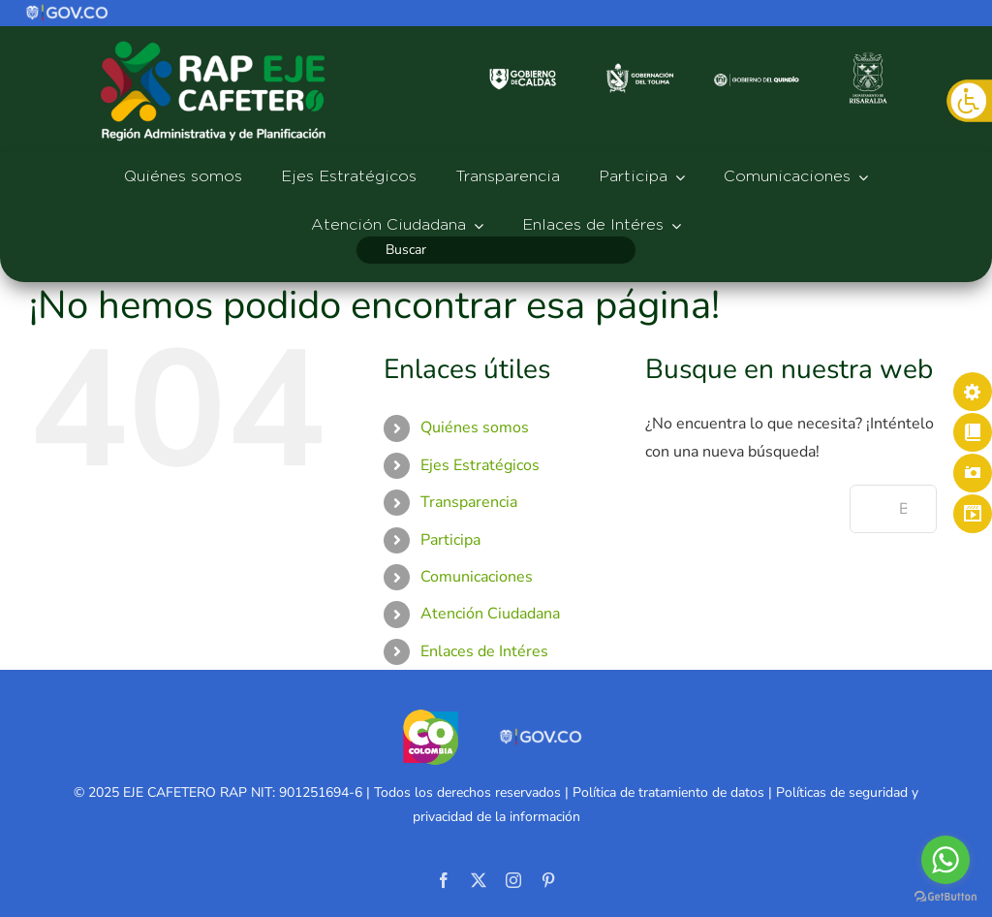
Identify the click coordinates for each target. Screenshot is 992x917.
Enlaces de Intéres (484, 651)
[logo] (67, 10)
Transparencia (468, 502)
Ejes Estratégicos (480, 465)
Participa (450, 540)
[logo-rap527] (213, 39)
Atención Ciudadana (490, 613)
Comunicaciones (476, 576)
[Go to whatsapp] (945, 860)
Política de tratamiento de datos (668, 792)
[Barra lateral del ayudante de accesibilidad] (969, 101)
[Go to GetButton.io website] (945, 897)
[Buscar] (496, 250)
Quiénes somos (474, 427)
